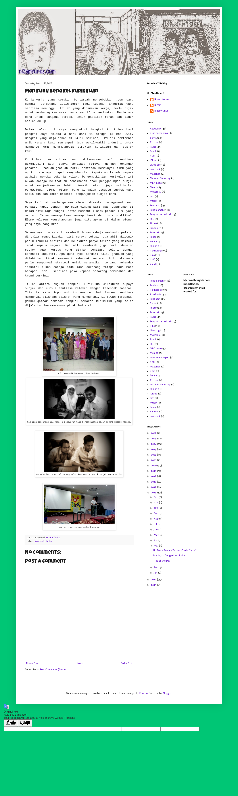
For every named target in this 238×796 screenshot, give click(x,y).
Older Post (126, 663)
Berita (49, 541)
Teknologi (156, 250)
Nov (156, 502)
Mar (156, 545)
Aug (156, 518)
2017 (154, 481)
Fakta (153, 146)
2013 (154, 584)
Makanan (155, 173)
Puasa (153, 237)
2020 (154, 465)
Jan (156, 572)
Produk (154, 228)
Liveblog (155, 164)
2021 (154, 460)
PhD (152, 219)
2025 (154, 438)
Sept (156, 513)
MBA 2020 (156, 183)
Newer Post (32, 663)
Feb (156, 567)
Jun (156, 529)
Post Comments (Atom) (52, 669)
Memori (154, 187)
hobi (152, 155)
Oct (156, 508)
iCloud (153, 160)
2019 (154, 470)
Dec (156, 497)
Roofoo (143, 693)
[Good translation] (11, 723)
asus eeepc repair (159, 133)
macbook (155, 169)
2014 (154, 579)
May (156, 535)
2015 (154, 492)
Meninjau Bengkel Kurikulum (169, 555)
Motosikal (155, 191)
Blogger (167, 693)
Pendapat (155, 205)
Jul (155, 524)
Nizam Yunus (161, 99)
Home (80, 663)
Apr (156, 540)
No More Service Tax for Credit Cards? (175, 550)
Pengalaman (157, 210)
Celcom (154, 142)
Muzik (153, 200)
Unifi (152, 259)
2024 (154, 443)
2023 (154, 449)
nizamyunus (161, 110)
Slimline (154, 246)
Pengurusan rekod (160, 214)
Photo (153, 223)
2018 (154, 476)
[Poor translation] (25, 723)
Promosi (154, 232)
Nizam (157, 105)
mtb (152, 196)
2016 (154, 487)
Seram (153, 241)
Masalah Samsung (160, 178)
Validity (154, 264)
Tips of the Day (161, 560)
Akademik (40, 541)
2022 (154, 454)
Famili (153, 151)
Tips (152, 255)
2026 (154, 433)
